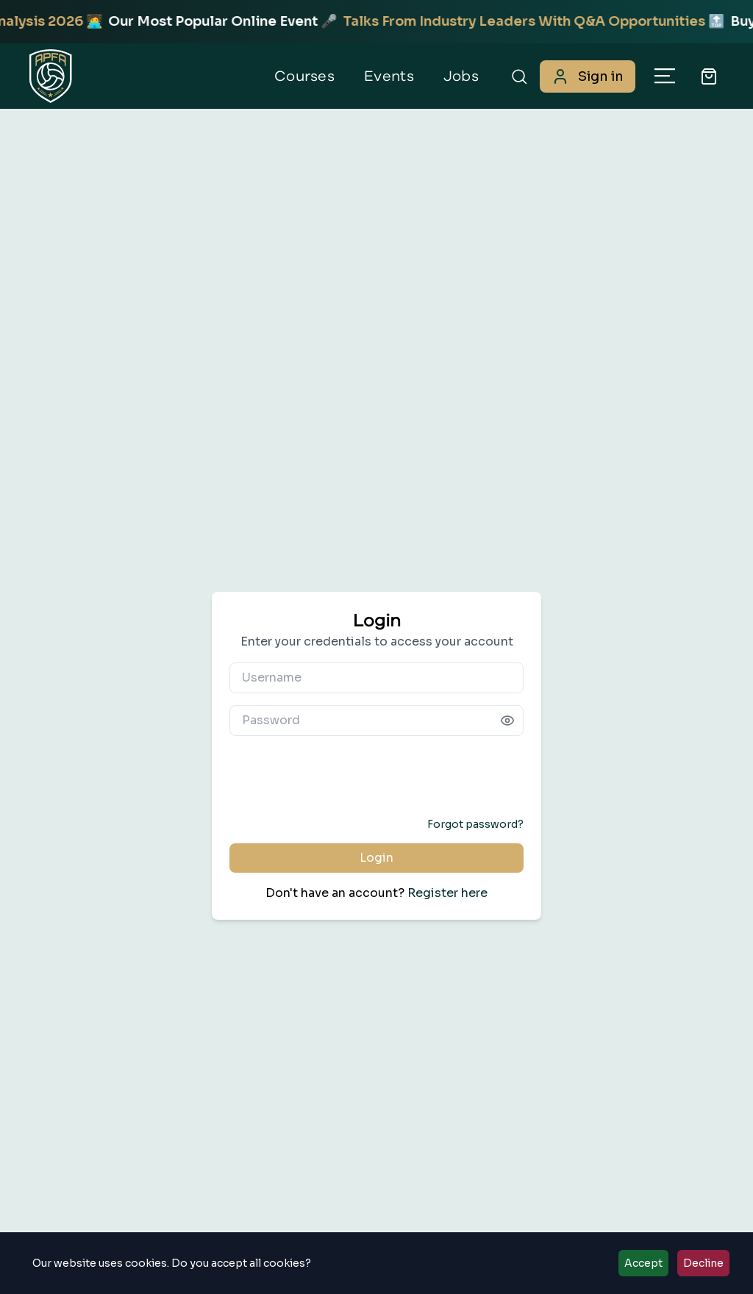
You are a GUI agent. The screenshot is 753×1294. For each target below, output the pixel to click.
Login (376, 857)
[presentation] (376, 776)
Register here (447, 893)
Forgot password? (475, 824)
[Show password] (507, 720)
